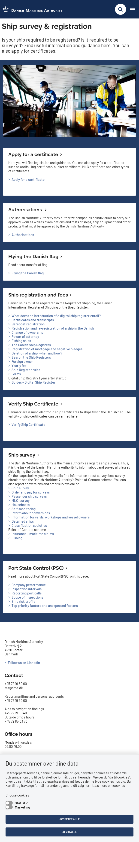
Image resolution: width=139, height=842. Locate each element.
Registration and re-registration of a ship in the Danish (53, 328)
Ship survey (21, 455)
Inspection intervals (27, 589)
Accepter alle (69, 819)
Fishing (17, 538)
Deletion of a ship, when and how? (37, 353)
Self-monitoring (24, 509)
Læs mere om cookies (108, 785)
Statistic (21, 803)
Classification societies (29, 525)
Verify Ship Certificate (33, 404)
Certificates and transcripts (33, 320)
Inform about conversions (31, 513)
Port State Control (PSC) (35, 568)
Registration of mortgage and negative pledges (47, 349)
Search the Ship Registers (31, 357)
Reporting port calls (27, 593)
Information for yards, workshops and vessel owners (51, 517)
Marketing (22, 807)
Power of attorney (25, 336)
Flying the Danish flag (33, 256)
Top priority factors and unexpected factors (45, 605)
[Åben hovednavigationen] (134, 9)
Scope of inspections (27, 597)
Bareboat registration (28, 324)
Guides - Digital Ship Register (33, 382)
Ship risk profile (23, 601)
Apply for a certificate (33, 154)
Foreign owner (22, 361)
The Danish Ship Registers (31, 345)
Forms (16, 374)
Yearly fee (19, 365)
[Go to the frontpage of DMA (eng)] (31, 9)
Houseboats (21, 505)
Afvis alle (69, 831)
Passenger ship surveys (29, 496)
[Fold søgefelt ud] (120, 9)
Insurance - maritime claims (33, 534)
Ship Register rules (26, 370)
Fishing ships (21, 341)
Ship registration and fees (38, 295)
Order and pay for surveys (31, 492)
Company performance (29, 585)
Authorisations (25, 209)
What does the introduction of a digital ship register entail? (56, 316)
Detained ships (23, 521)
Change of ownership (27, 332)
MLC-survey (21, 500)
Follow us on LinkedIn (24, 662)
